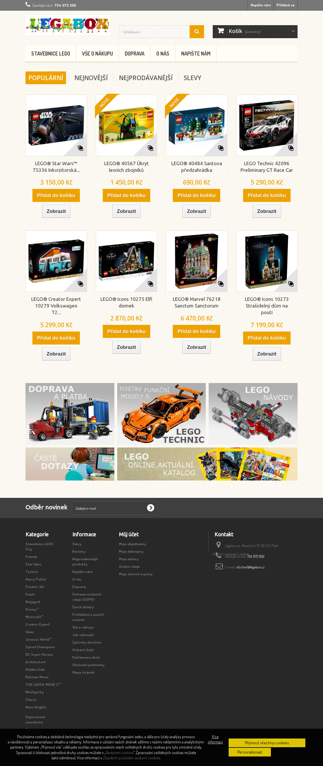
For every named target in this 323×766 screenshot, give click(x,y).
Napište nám (261, 5)
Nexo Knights (36, 707)
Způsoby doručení (86, 642)
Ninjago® (33, 601)
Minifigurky (34, 692)
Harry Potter (35, 579)
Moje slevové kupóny (136, 574)
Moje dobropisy (131, 551)
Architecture (35, 662)
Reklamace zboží (86, 657)
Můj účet (129, 534)
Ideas (29, 631)
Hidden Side (35, 669)
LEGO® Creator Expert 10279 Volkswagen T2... (56, 305)
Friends (31, 556)
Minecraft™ (34, 616)
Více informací (215, 739)
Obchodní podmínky (88, 664)
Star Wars (33, 564)
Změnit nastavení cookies (231, 578)
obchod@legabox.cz (250, 567)
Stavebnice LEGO (50, 53)
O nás (162, 53)
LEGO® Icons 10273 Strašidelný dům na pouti (267, 305)
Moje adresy (129, 559)
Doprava (134, 53)
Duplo (30, 594)
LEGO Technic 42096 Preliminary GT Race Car (267, 167)
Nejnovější (91, 78)
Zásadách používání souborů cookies (131, 757)
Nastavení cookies (119, 752)
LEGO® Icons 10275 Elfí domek (126, 302)
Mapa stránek (83, 672)
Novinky (78, 551)
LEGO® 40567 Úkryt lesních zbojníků (126, 167)
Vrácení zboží (83, 649)
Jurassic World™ (38, 639)
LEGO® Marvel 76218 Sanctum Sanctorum (197, 302)
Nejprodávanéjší (145, 78)
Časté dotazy (83, 607)
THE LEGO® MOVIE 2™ (43, 684)
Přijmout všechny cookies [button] (267, 742)
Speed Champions (40, 647)
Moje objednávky (132, 544)
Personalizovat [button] (249, 752)
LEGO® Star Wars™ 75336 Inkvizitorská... (56, 167)
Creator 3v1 (34, 586)
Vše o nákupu (97, 53)
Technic (31, 571)
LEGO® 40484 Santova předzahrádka (196, 167)
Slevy (192, 78)
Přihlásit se (285, 5)
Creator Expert (37, 624)
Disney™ (32, 609)
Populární (45, 78)
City (28, 549)
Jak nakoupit (83, 634)
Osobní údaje (129, 566)
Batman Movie (37, 677)
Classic (31, 699)
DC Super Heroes (39, 654)
